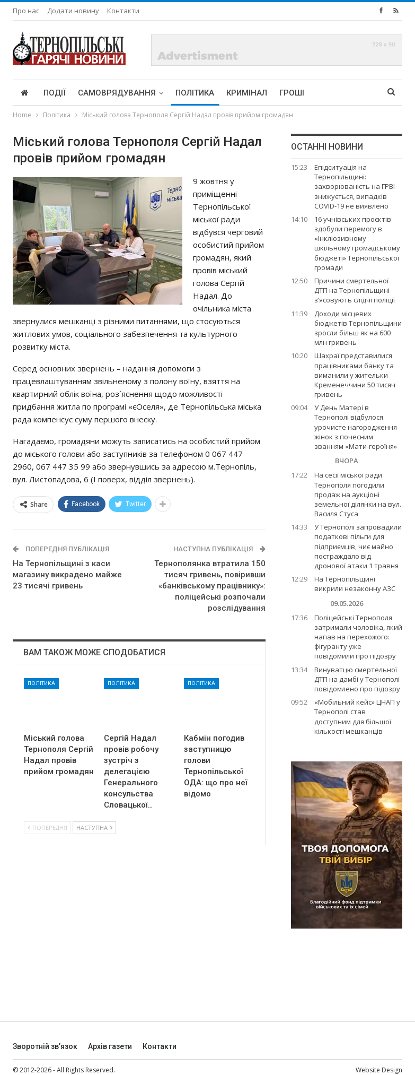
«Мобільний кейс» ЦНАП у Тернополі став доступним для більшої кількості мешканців (357, 716)
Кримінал (246, 93)
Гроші (291, 93)
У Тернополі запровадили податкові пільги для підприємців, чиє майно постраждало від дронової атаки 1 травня (358, 546)
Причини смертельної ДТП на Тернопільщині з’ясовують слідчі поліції (354, 290)
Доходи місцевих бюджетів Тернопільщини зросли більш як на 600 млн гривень (358, 328)
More (327, 93)
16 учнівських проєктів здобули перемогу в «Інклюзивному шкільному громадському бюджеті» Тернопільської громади (357, 243)
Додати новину (73, 10)
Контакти (123, 10)
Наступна (94, 827)
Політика (194, 93)
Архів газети (110, 1046)
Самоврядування (117, 93)
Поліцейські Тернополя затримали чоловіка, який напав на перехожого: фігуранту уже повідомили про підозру (358, 637)
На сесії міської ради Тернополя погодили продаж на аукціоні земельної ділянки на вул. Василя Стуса (357, 494)
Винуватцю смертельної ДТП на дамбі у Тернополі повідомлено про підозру (357, 679)
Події (54, 93)
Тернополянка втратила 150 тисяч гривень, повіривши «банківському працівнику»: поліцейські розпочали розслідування (210, 586)
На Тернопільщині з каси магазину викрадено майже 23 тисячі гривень (67, 575)
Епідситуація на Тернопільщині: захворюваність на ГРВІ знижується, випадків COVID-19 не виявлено (354, 186)
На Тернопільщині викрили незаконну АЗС (354, 583)
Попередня (47, 827)
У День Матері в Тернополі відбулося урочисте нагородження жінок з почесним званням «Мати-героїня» (355, 427)
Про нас (26, 10)
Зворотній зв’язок (45, 1046)
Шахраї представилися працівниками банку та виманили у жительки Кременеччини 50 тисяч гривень (354, 375)
